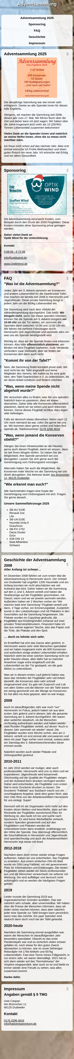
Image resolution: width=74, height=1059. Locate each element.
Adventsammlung (37, 4)
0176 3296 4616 (50, 428)
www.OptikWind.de (15, 263)
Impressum (37, 43)
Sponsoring (36, 24)
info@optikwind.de (15, 257)
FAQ (37, 30)
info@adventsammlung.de (20, 1023)
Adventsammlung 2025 (37, 18)
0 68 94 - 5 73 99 (14, 251)
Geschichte (37, 37)
